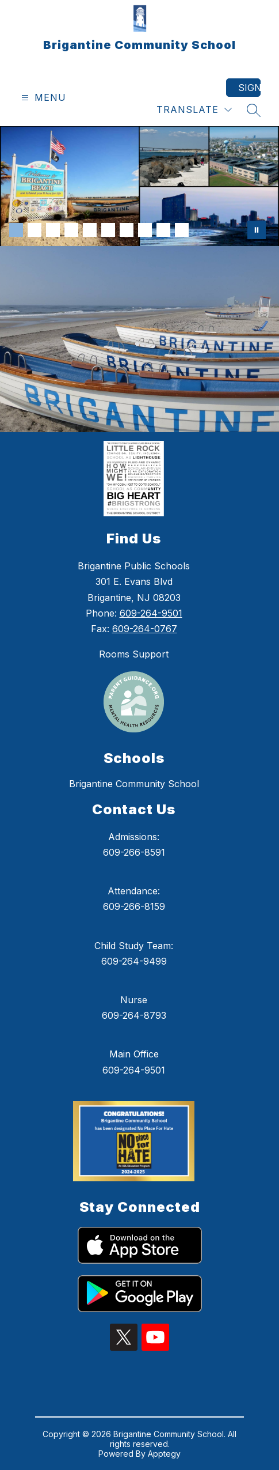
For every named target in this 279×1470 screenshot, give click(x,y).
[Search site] (254, 110)
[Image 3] (53, 230)
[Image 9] (163, 230)
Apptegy (164, 1453)
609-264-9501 (151, 613)
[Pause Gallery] (256, 230)
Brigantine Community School (134, 783)
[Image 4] (71, 230)
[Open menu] (42, 97)
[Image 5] (90, 230)
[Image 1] (16, 230)
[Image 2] (34, 230)
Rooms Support (134, 654)
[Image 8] (145, 230)
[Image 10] (182, 230)
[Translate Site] (194, 110)
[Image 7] (126, 230)
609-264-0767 (144, 628)
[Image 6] (108, 230)
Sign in (249, 87)
